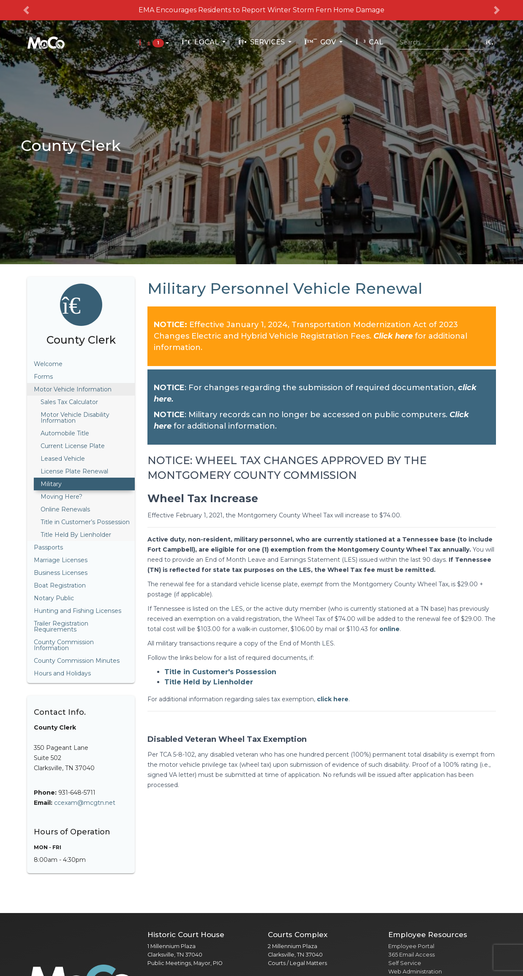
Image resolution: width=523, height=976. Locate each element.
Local (201, 42)
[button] (26, 10)
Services (262, 42)
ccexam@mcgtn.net (84, 802)
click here (332, 699)
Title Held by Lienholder (208, 682)
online (389, 629)
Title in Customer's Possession (220, 672)
